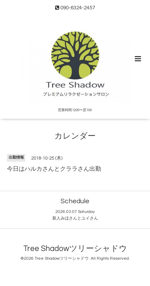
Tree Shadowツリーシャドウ (75, 249)
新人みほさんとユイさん (75, 218)
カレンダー (75, 136)
